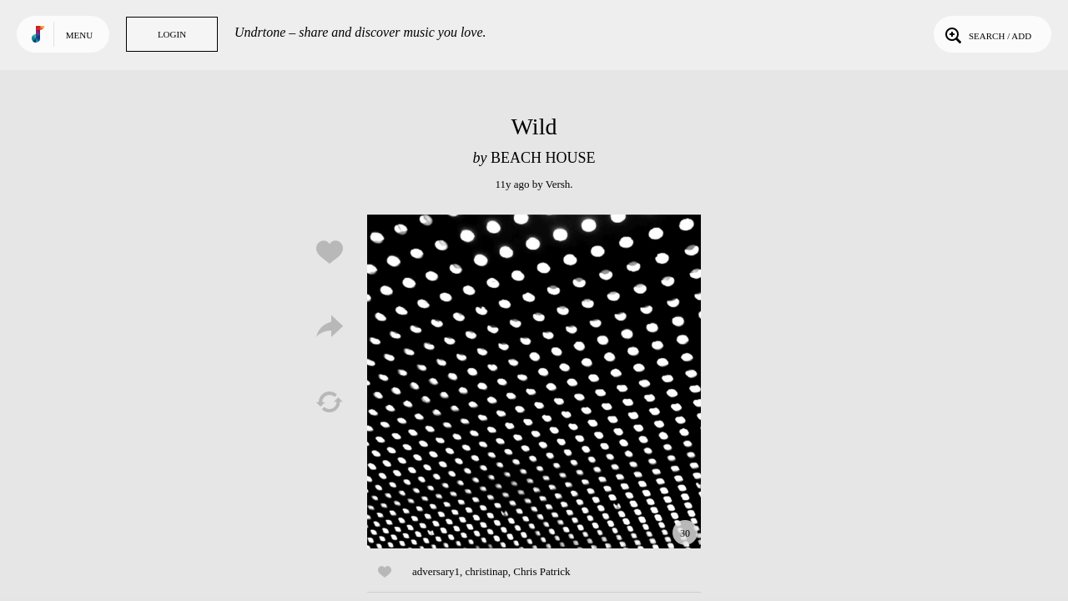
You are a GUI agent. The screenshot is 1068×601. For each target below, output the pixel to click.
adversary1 (436, 571)
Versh (558, 184)
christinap (487, 571)
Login (172, 34)
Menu (79, 35)
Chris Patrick (541, 571)
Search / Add (986, 34)
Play (534, 381)
